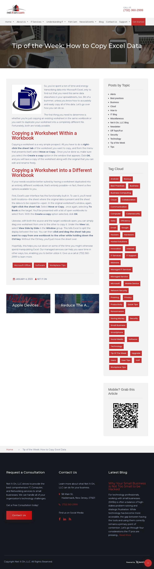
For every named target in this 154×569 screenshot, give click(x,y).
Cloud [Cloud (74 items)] (114, 199)
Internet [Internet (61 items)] (130, 248)
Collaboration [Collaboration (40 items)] (129, 199)
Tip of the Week (117, 143)
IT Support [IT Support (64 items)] (131, 255)
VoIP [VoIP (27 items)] (138, 360)
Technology (115, 139)
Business (114, 102)
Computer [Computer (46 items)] (116, 213)
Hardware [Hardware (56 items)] (129, 234)
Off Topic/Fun (116, 130)
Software (40, 265)
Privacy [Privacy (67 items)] (128, 297)
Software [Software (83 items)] (133, 339)
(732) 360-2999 (133, 10)
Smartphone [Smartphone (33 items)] (117, 332)
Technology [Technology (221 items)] (116, 346)
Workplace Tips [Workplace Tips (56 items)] (118, 367)
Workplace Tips (58, 265)
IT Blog (113, 114)
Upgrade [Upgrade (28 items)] (136, 353)
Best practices (117, 98)
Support (124, 22)
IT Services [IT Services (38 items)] (116, 255)
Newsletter (115, 126)
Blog (101, 22)
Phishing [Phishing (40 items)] (115, 297)
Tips (112, 147)
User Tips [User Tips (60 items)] (126, 360)
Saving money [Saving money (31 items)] (118, 318)
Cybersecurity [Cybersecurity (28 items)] (133, 213)
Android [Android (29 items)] (115, 178)
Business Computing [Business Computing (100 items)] (121, 192)
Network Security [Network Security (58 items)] (119, 290)
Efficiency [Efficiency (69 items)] (125, 220)
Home (9, 22)
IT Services (37, 22)
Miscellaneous (117, 118)
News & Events (88, 22)
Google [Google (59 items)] (125, 227)
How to (113, 110)
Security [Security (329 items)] (134, 318)
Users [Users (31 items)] (113, 360)
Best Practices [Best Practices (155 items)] (118, 185)
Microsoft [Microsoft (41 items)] (115, 283)
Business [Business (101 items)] (134, 185)
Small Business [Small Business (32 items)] (118, 325)
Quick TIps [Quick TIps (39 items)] (133, 304)
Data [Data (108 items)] (113, 220)
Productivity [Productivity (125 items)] (116, 304)
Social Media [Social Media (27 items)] (117, 339)
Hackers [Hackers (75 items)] (115, 234)
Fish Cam (72, 22)
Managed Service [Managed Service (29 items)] (119, 276)
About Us (22, 22)
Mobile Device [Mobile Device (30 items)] (132, 283)
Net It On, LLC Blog (119, 122)
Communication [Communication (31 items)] (119, 206)
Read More (125, 535)
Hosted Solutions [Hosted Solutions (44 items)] (119, 241)
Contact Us (111, 22)
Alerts (113, 94)
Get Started (138, 22)
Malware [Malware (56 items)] (115, 262)
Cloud (113, 106)
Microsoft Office (22, 265)
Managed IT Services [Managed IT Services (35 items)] (121, 269)
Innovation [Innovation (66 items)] (116, 248)
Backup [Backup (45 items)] (127, 178)
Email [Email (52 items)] (113, 227)
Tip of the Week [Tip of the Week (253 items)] (118, 353)
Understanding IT (56, 22)
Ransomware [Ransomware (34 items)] (117, 311)
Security (114, 135)
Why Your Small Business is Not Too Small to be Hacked (127, 486)
